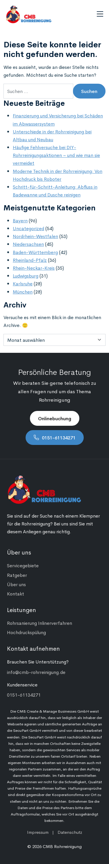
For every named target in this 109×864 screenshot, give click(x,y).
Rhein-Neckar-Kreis (34, 267)
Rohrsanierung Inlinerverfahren (39, 623)
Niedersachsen (28, 244)
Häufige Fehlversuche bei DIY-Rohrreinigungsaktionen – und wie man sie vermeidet (56, 155)
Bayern (20, 220)
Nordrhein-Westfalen (35, 236)
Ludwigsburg (25, 275)
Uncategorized (28, 228)
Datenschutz (70, 832)
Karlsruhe (23, 283)
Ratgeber (17, 575)
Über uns (16, 584)
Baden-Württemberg (35, 252)
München (23, 291)
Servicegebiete (23, 565)
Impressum (38, 832)
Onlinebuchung (54, 418)
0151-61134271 (59, 437)
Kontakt (15, 593)
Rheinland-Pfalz (30, 260)
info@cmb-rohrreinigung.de (36, 672)
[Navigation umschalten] (100, 14)
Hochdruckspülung (26, 632)
